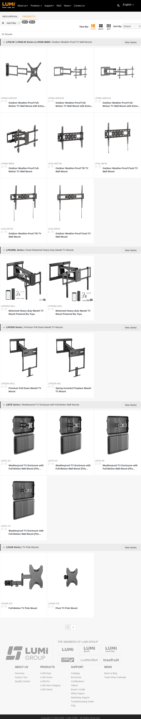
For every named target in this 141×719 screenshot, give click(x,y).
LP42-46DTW (55, 163)
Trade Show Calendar (115, 677)
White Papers (78, 693)
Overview (19, 673)
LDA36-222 (6, 603)
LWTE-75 (5, 526)
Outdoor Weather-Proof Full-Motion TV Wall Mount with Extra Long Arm (26, 104)
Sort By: (117, 26)
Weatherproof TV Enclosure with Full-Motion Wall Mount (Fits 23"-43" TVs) (26, 467)
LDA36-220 (53, 603)
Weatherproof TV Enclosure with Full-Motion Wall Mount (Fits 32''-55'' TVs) (73, 467)
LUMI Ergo (45, 673)
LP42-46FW (101, 163)
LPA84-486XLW (103, 98)
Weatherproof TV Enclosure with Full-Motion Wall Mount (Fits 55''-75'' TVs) (26, 532)
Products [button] (36, 5)
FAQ (73, 705)
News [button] (67, 5)
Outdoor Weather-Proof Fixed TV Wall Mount (120, 170)
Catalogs (75, 673)
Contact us (79, 5)
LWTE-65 (99, 460)
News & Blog (110, 673)
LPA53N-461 (54, 383)
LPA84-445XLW (9, 98)
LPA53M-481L (55, 306)
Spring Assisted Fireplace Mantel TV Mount (73, 390)
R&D (58, 5)
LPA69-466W (7, 163)
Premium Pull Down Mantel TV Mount (25, 390)
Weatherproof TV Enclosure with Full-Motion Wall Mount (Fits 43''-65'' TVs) (120, 467)
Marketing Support (80, 697)
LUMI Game (46, 689)
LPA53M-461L (8, 306)
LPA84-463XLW (56, 98)
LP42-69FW (54, 229)
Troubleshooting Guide (82, 701)
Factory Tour (21, 677)
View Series (131, 42)
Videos (74, 685)
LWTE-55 (52, 460)
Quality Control (22, 681)
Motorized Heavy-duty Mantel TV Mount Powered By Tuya (26, 312)
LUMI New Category (50, 685)
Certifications (77, 681)
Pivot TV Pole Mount (66, 608)
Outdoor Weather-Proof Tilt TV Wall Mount (72, 170)
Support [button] (49, 5)
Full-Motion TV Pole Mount (23, 608)
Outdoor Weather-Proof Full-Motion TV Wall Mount (24, 170)
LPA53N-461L (8, 383)
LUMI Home (46, 677)
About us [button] (22, 5)
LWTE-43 (5, 460)
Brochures (76, 677)
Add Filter (11, 23)
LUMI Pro (45, 681)
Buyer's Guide (78, 689)
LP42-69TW (7, 229)
